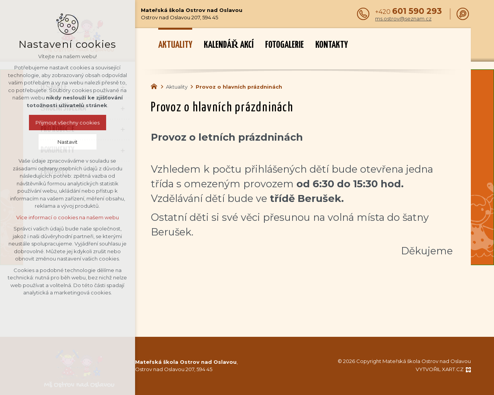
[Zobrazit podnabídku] (122, 87)
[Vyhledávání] (463, 14)
